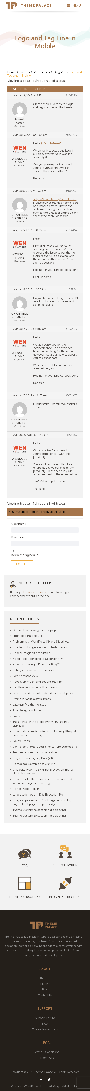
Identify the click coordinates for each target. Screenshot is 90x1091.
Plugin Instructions (65, 897)
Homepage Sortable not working (34, 764)
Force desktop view (25, 676)
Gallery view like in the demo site (34, 670)
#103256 (71, 135)
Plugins (45, 983)
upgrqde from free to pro (29, 636)
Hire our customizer (35, 592)
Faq (25, 865)
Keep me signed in (24, 555)
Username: (19, 524)
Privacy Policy (46, 1057)
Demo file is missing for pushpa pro (35, 630)
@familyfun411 (51, 143)
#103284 (71, 230)
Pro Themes (42, 72)
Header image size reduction (31, 653)
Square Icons (21, 741)
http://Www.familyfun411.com (54, 199)
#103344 (71, 289)
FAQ (45, 1023)
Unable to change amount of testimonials (40, 647)
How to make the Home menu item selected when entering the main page (42, 781)
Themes (45, 978)
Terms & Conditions (46, 1052)
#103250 (71, 95)
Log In (22, 564)
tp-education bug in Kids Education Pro (38, 794)
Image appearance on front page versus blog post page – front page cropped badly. (45, 802)
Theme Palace (36, 5)
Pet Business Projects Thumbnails (35, 687)
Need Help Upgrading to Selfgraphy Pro (38, 658)
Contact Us (45, 995)
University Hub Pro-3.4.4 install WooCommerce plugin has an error (43, 771)
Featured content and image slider (35, 752)
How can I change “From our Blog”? (36, 664)
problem (18, 716)
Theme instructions (24, 896)
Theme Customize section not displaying (39, 810)
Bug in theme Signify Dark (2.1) (33, 758)
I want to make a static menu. (32, 699)
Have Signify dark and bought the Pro (37, 681)
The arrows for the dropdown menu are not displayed (41, 723)
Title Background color (27, 710)
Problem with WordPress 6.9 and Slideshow (41, 641)
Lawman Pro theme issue (29, 704)
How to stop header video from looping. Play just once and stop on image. (44, 733)
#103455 (71, 434)
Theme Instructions (45, 1029)
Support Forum (65, 865)
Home (11, 72)
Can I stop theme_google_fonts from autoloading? (46, 746)
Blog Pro (59, 72)
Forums (25, 72)
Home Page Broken (26, 789)
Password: (18, 537)
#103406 (71, 329)
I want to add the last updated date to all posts (43, 693)
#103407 (71, 395)
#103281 (71, 191)
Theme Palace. (44, 1072)
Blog (45, 989)
